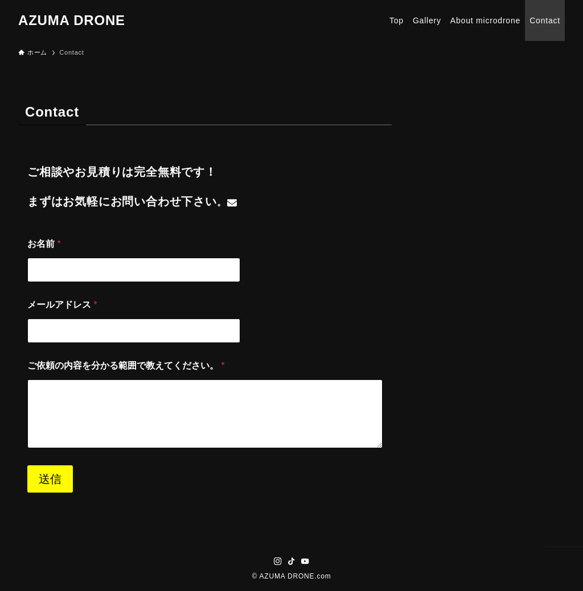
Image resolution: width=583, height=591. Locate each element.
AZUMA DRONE (71, 20)
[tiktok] (291, 561)
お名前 (44, 244)
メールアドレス (62, 304)
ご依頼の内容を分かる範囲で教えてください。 (126, 365)
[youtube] (305, 561)
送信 (50, 479)
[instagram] (278, 561)
